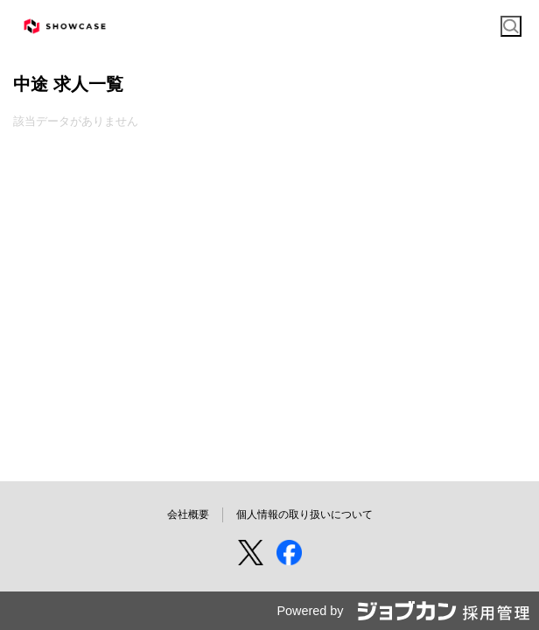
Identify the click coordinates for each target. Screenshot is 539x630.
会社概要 (188, 514)
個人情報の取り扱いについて (304, 514)
